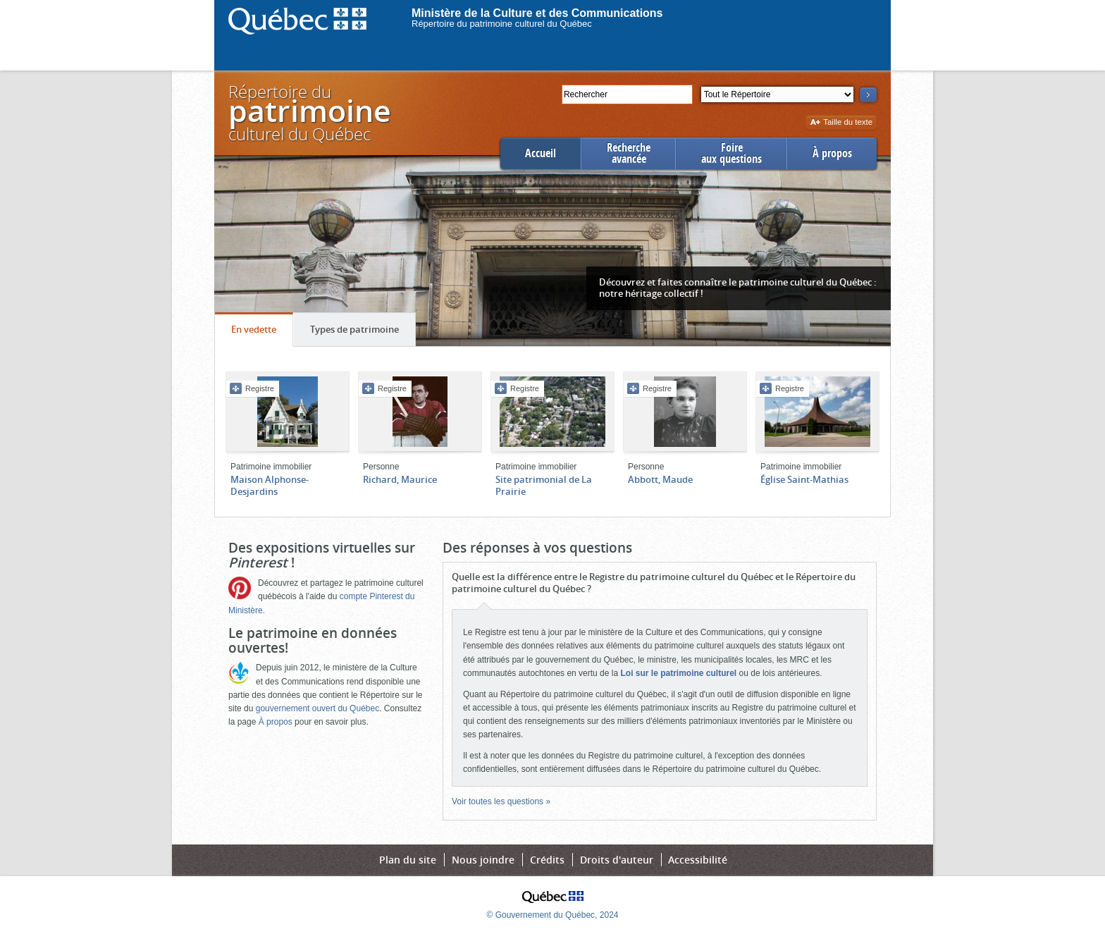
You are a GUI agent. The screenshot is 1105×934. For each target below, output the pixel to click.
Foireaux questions (731, 153)
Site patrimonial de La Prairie (543, 485)
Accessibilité (697, 859)
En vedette (261, 333)
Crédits (547, 859)
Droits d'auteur (616, 859)
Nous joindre (483, 859)
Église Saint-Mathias (804, 479)
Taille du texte (841, 123)
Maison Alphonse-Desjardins (269, 485)
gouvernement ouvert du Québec (317, 708)
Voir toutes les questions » (501, 801)
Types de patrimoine (362, 333)
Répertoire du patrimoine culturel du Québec (502, 23)
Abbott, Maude (660, 479)
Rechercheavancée (628, 153)
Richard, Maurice (400, 479)
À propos (832, 153)
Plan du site (407, 859)
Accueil (540, 153)
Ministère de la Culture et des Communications (537, 13)
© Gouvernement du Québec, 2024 (553, 915)
